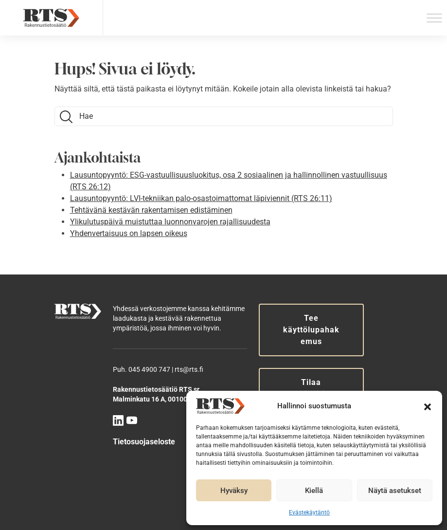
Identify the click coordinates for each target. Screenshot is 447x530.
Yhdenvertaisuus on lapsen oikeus (128, 233)
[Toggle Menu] (434, 17)
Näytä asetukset (394, 490)
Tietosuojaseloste (144, 441)
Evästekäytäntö (309, 512)
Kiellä (314, 490)
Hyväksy (234, 490)
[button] (427, 406)
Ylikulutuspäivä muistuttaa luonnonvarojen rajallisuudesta (170, 221)
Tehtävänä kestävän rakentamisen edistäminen (151, 210)
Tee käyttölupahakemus (311, 329)
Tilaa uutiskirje (311, 388)
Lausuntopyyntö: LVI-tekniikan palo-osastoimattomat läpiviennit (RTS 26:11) (201, 198)
